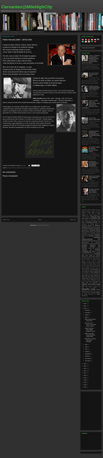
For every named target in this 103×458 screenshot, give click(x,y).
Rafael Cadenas (88, 286)
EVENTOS (86, 252)
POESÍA (84, 284)
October (87, 356)
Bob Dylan (91, 213)
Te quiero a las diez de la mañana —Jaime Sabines (94, 191)
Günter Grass (95, 258)
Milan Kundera (86, 279)
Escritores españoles (94, 236)
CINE (92, 216)
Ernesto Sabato (94, 224)
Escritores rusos (86, 248)
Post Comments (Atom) (43, 225)
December (88, 360)
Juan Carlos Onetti (94, 274)
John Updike (85, 271)
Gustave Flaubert (86, 259)
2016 (85, 370)
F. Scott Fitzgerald (96, 252)
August (87, 351)
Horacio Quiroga (92, 263)
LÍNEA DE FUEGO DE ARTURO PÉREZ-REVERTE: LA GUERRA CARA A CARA (94, 134)
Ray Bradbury (93, 287)
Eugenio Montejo (96, 251)
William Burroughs (88, 294)
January (87, 310)
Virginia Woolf (86, 292)
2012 (85, 308)
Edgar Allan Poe (94, 219)
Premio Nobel (27, 167)
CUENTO (94, 218)
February (87, 312)
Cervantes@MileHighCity (26, 7)
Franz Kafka (88, 255)
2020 (85, 380)
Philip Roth (85, 282)
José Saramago (94, 272)
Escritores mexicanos (88, 245)
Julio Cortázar (94, 275)
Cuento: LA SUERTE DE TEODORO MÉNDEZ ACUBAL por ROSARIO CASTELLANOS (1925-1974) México (91, 59)
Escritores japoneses (94, 243)
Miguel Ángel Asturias (95, 278)
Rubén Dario (89, 291)
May (86, 344)
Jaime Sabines (85, 268)
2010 (85, 303)
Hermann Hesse (91, 262)
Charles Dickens (85, 216)
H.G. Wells (91, 261)
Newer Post (6, 219)
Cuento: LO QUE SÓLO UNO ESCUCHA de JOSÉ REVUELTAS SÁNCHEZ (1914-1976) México (91, 104)
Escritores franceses (87, 240)
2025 (85, 387)
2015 (85, 368)
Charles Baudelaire (93, 215)
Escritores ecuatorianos (88, 234)
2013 (85, 363)
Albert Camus (96, 209)
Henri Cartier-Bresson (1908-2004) (94, 118)
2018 (85, 375)
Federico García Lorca (88, 253)
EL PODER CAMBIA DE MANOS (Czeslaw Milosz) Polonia (94, 149)
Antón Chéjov (91, 212)
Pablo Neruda (20, 167)
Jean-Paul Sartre (85, 269)
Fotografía (97, 254)
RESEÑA (86, 289)
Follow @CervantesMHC (88, 48)
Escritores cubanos (95, 233)
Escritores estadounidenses (91, 238)
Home (40, 219)
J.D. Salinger (97, 265)
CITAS (98, 216)
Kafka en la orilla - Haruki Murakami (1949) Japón (90, 335)
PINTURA (95, 282)
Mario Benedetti (91, 277)
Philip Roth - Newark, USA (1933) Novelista (90, 340)
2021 (85, 382)
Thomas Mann (97, 291)
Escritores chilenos (11, 167)
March (87, 315)
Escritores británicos (88, 228)
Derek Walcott (85, 219)
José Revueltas (85, 272)
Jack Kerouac (95, 266)
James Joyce (95, 268)
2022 (85, 384)
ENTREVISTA (91, 222)
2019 (85, 377)
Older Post (73, 219)
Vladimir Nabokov (96, 292)
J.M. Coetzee (87, 266)
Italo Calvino (89, 265)
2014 (85, 366)
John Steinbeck (95, 269)
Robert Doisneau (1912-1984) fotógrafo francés (90, 330)
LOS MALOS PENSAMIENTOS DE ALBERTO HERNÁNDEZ (93, 164)
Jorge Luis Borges (94, 271)
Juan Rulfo (85, 275)
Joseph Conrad (85, 274)
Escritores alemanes (87, 225)
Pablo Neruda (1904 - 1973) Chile (17, 40)
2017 (85, 373)
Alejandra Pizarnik (86, 211)
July (86, 349)
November (88, 358)
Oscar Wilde (88, 281)
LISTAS (83, 277)
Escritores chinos (88, 231)
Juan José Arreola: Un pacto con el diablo (94, 74)
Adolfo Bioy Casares (86, 209)
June (86, 346)
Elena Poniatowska (86, 221)
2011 (85, 306)
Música (93, 279)
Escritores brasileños (95, 227)
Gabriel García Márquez (94, 256)
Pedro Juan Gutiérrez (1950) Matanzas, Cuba (94, 177)
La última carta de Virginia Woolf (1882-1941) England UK (94, 88)
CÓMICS (86, 218)
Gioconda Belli (87, 258)
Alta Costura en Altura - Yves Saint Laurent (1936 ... (90, 324)
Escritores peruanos (88, 246)
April (86, 317)
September (88, 353)
